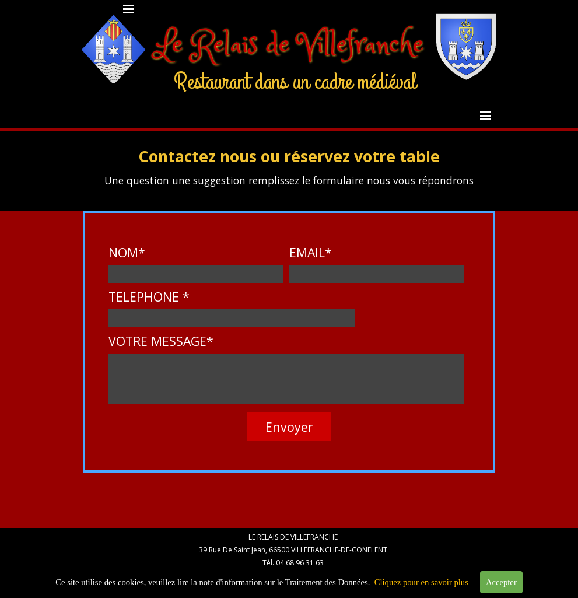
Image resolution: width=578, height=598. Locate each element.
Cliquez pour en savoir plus (421, 583)
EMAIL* (310, 252)
